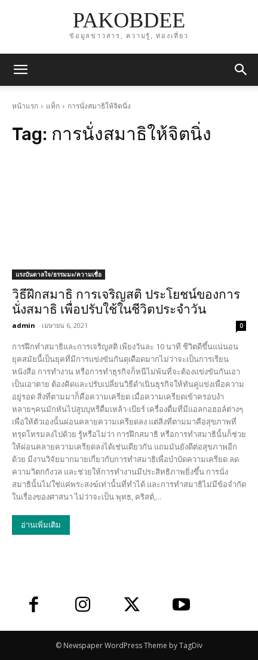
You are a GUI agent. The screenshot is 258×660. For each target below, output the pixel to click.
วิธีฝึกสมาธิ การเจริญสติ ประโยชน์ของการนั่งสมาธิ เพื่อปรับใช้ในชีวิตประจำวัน (126, 302)
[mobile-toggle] (20, 70)
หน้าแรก (25, 106)
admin (23, 325)
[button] (241, 70)
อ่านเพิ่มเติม (41, 524)
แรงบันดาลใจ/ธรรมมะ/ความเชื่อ (59, 274)
